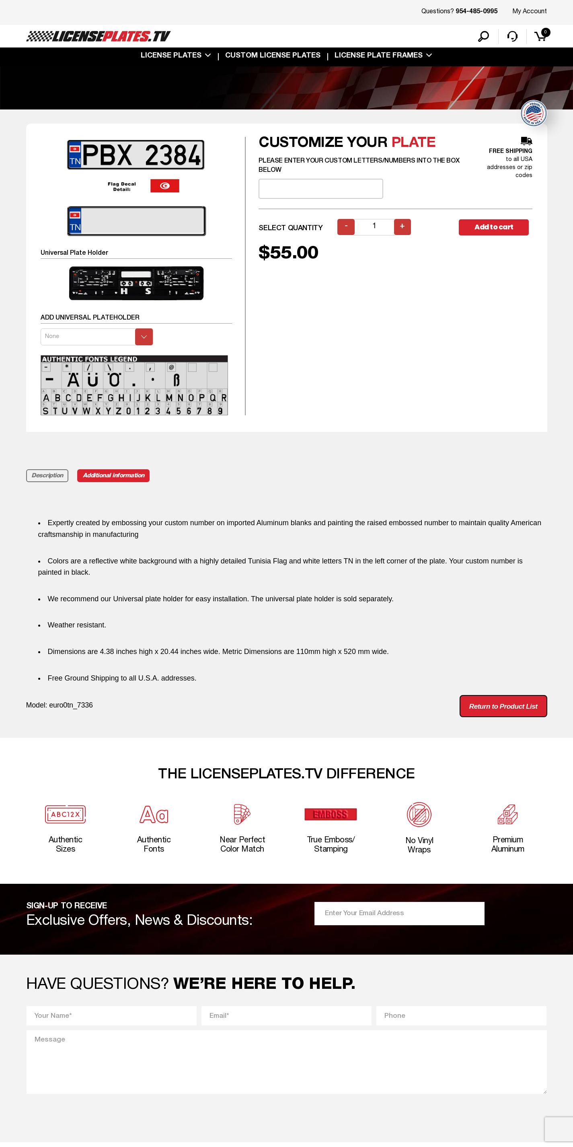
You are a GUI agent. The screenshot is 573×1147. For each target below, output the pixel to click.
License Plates (171, 57)
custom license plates (272, 57)
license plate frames (379, 57)
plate (413, 144)
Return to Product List (500, 708)
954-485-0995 (476, 12)
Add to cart (496, 228)
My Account (529, 11)
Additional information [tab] (115, 476)
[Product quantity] (374, 228)
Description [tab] (48, 476)
